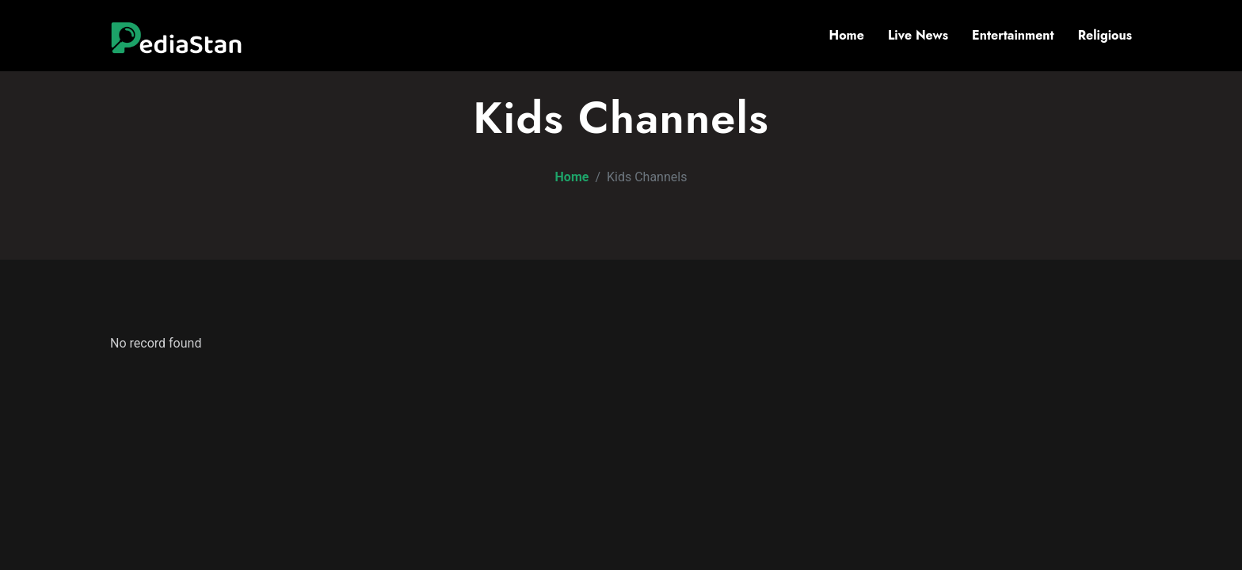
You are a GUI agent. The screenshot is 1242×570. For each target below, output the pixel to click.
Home (846, 35)
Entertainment (1013, 35)
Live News (918, 35)
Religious (1105, 35)
